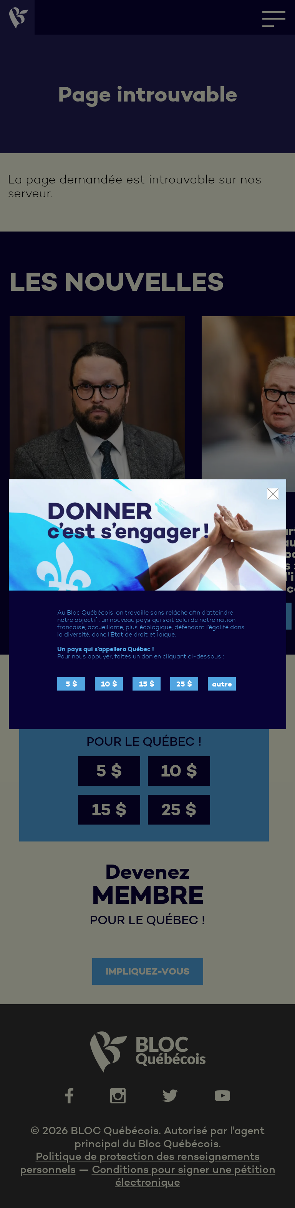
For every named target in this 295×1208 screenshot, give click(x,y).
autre (222, 684)
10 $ (109, 684)
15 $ (146, 684)
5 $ (71, 684)
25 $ (184, 684)
